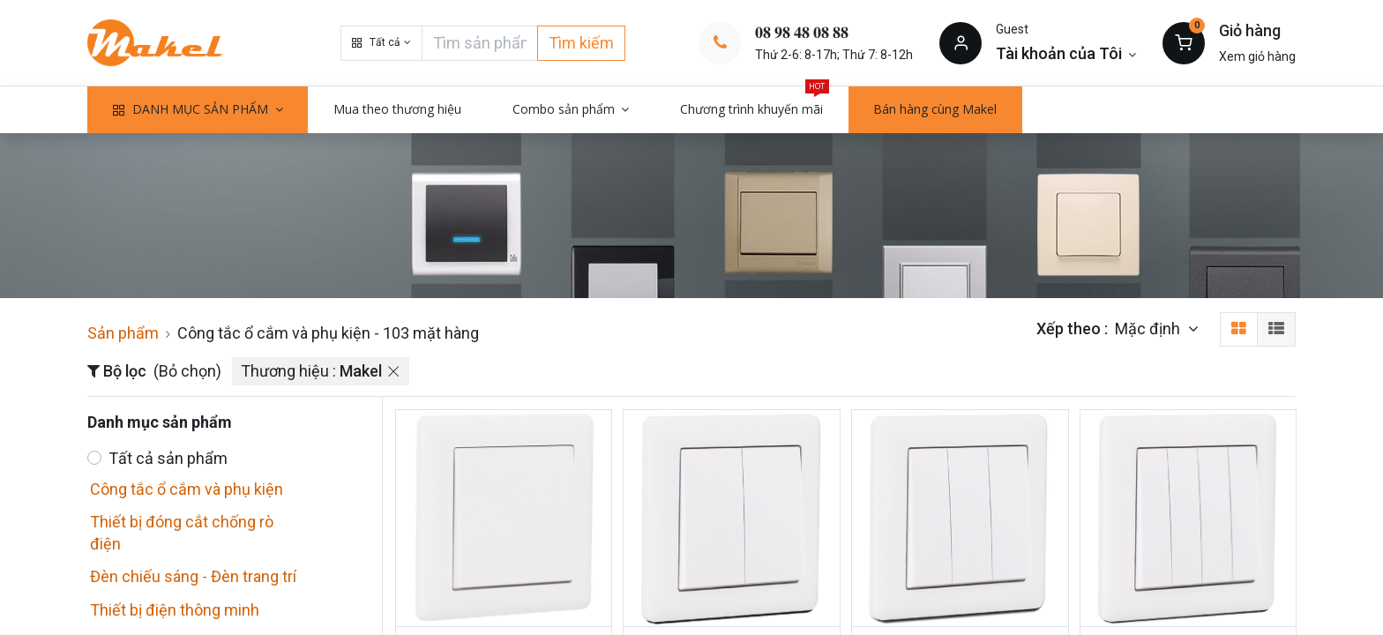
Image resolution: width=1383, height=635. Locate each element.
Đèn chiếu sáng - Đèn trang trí (193, 576)
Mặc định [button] (1149, 328)
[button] (381, 43)
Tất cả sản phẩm (168, 458)
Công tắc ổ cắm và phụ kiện (186, 489)
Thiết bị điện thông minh (174, 610)
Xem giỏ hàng (1257, 56)
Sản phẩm (123, 333)
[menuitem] (397, 109)
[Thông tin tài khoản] (1066, 53)
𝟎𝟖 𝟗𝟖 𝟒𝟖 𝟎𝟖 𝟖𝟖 (801, 32)
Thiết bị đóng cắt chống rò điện (181, 532)
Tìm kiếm (581, 43)
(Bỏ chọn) (187, 371)
